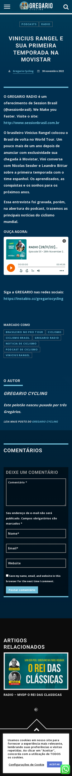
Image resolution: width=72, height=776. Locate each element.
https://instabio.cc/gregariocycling (33, 298)
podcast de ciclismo (22, 349)
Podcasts (29, 24)
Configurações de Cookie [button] (26, 764)
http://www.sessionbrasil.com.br (32, 122)
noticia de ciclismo (21, 343)
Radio (45, 24)
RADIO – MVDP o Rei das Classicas (33, 695)
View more (36, 671)
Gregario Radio (47, 337)
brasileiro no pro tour (24, 332)
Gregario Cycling (23, 71)
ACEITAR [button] (54, 764)
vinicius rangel (18, 355)
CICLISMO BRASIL (18, 337)
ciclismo (54, 332)
